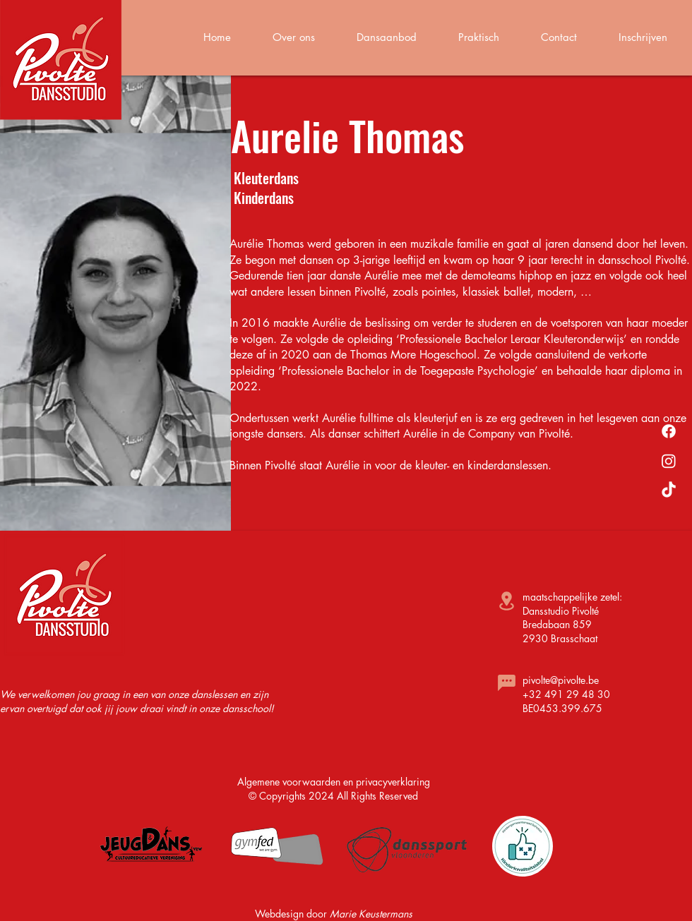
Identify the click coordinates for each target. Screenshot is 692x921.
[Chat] (506, 682)
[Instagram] (669, 461)
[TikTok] (669, 490)
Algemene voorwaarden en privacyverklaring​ (333, 781)
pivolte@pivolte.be (561, 680)
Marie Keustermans (371, 913)
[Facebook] (669, 431)
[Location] (506, 601)
